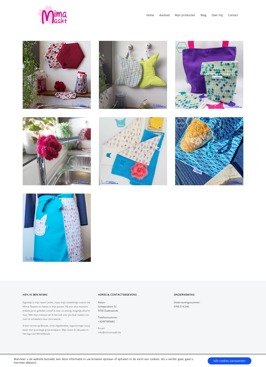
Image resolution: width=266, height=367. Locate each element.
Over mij (217, 15)
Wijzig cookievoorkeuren (54, 362)
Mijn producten (185, 15)
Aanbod (164, 15)
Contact (233, 15)
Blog (203, 15)
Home (150, 15)
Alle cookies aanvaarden (230, 361)
